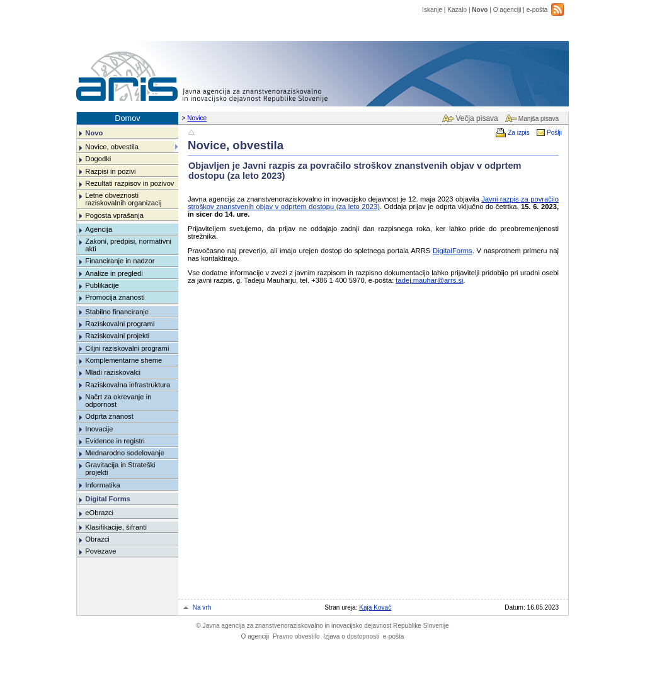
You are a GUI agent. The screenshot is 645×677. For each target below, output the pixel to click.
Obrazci (97, 539)
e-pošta (537, 9)
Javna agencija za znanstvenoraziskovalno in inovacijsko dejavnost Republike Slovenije (322, 625)
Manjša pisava (538, 118)
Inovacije (99, 429)
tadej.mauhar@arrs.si (429, 280)
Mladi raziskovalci (112, 372)
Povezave (100, 551)
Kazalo (457, 9)
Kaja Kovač (375, 607)
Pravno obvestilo (296, 636)
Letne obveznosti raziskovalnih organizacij (123, 199)
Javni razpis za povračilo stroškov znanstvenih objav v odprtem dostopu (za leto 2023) (373, 202)
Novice (197, 118)
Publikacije (101, 285)
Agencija (98, 229)
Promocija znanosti (115, 297)
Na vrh (202, 607)
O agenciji (507, 9)
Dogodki (98, 158)
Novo (480, 9)
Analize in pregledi (113, 273)
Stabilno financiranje (117, 312)
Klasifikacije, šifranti (116, 527)
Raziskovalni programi (119, 323)
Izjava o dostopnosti (351, 636)
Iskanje (432, 9)
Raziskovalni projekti (117, 335)
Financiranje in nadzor (119, 261)
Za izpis (519, 132)
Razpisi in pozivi (110, 171)
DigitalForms (452, 250)
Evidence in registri (115, 441)
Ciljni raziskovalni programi (127, 348)
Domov (127, 118)
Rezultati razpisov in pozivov (129, 183)
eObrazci (99, 512)
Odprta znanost (109, 416)
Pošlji (554, 132)
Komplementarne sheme (123, 360)
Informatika (102, 485)
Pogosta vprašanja (114, 215)
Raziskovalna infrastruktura (127, 385)
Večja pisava (476, 118)
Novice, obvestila (112, 147)
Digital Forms (107, 499)
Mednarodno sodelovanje (124, 453)
